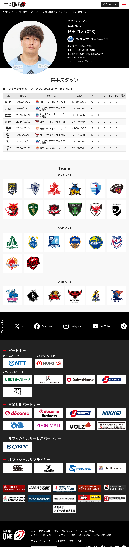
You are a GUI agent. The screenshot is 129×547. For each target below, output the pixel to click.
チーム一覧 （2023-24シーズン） (26, 12)
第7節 (8, 115)
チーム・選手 (87, 531)
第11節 (8, 135)
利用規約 (60, 540)
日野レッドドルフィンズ (53, 102)
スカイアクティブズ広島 (52, 122)
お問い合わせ (75, 540)
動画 (73, 534)
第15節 (8, 148)
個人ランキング (69, 531)
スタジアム (84, 534)
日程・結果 (44, 531)
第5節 (8, 108)
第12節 (8, 142)
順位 (56, 531)
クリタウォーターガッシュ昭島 (52, 108)
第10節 (8, 128)
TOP (5, 12)
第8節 (8, 122)
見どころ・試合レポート (43, 534)
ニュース (101, 531)
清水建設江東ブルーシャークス (59, 12)
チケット (109, 4)
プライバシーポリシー (42, 540)
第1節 (8, 102)
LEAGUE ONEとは (102, 534)
